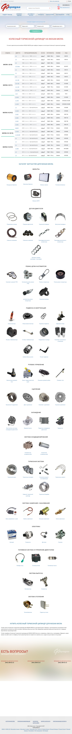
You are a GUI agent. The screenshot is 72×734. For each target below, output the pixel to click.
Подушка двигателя (28, 218)
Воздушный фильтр (11, 179)
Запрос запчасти (45, 721)
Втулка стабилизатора (11, 333)
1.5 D (16, 93)
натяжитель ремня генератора (28, 293)
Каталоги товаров (19, 14)
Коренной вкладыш (44, 218)
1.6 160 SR (17, 135)
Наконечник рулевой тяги (11, 374)
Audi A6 (40, 729)
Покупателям (50, 14)
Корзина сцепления (60, 398)
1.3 (16, 107)
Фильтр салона (44, 179)
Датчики (44, 536)
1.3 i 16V (17, 87)
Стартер (60, 536)
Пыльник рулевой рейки (44, 374)
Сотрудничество (10, 721)
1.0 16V (17, 97)
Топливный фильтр (60, 179)
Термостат (60, 422)
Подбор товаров (7, 14)
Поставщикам (60, 14)
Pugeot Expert (62, 729)
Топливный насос (52, 559)
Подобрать (36, 31)
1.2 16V (17, 100)
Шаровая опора (60, 317)
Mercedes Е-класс (15, 729)
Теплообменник (28, 606)
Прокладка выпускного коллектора (60, 235)
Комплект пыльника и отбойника (60, 334)
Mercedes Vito (33, 729)
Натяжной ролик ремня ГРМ (28, 276)
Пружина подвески (44, 317)
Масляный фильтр (28, 178)
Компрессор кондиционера (28, 447)
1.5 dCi (16, 114)
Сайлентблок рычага (28, 351)
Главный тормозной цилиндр (28, 489)
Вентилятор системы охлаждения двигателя (12, 422)
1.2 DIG (17, 148)
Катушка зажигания (44, 512)
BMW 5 (3, 729)
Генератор (28, 536)
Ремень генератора (44, 276)
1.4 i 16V (17, 90)
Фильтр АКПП (36, 195)
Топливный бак (36, 559)
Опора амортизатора (28, 317)
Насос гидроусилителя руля (28, 374)
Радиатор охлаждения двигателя (44, 422)
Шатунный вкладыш (60, 218)
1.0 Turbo (17, 66)
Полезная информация (24, 721)
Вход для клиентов (54, 1)
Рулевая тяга (60, 374)
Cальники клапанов (28, 234)
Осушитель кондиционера (44, 447)
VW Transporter (38, 730)
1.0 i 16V (17, 80)
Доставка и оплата (31, 14)
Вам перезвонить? (65, 7)
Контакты (41, 14)
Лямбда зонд (20, 559)
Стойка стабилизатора (28, 333)
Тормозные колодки (28, 471)
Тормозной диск (11, 471)
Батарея (11, 536)
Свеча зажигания (60, 512)
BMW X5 (8, 729)
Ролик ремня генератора (60, 276)
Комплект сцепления (44, 398)
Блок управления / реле (12, 512)
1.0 (16, 56)
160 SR (16, 128)
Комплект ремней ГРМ (12, 276)
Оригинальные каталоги (59, 721)
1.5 (16, 152)
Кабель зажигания (28, 512)
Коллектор (44, 583)
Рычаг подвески (44, 351)
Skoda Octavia (45, 729)
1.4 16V (17, 111)
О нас (67, 14)
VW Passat (45, 730)
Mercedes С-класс (24, 729)
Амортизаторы (11, 317)
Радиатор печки (44, 606)
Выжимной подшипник (12, 398)
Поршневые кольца (11, 218)
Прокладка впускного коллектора (44, 235)
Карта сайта (36, 723)
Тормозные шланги (60, 471)
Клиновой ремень (44, 293)
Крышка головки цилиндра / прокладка (36, 252)
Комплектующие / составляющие (44, 471)
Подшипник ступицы (44, 333)
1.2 (16, 69)
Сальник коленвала (11, 234)
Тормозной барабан (44, 488)
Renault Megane (54, 729)
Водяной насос (28, 422)
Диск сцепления (28, 398)
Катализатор (28, 583)
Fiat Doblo (31, 730)
